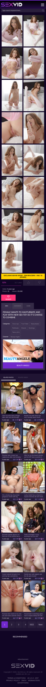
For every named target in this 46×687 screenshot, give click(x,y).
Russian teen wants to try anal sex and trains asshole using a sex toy (11, 614)
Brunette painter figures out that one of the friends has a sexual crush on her (11, 535)
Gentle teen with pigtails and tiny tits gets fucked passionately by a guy (33, 575)
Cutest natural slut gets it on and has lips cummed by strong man (11, 575)
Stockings (31, 328)
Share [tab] (28, 306)
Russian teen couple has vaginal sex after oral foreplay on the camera (11, 456)
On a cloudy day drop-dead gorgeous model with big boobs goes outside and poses (12, 496)
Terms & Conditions (16, 678)
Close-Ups (15, 324)
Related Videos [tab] (23, 377)
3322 (32, 625)
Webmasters (34, 680)
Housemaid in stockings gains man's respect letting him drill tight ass (33, 614)
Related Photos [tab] (8, 377)
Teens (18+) (16, 332)
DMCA (24, 680)
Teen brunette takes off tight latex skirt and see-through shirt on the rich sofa (11, 416)
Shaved (23, 328)
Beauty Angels (15, 337)
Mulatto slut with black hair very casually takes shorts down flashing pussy (32, 416)
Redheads (15, 328)
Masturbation (35, 324)
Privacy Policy (13, 680)
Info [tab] (6, 306)
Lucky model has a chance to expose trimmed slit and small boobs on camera (33, 496)
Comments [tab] (17, 306)
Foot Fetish (24, 324)
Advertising (23, 683)
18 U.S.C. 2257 (33, 678)
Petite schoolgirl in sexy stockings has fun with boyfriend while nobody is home (32, 535)
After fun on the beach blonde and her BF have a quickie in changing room (33, 456)
